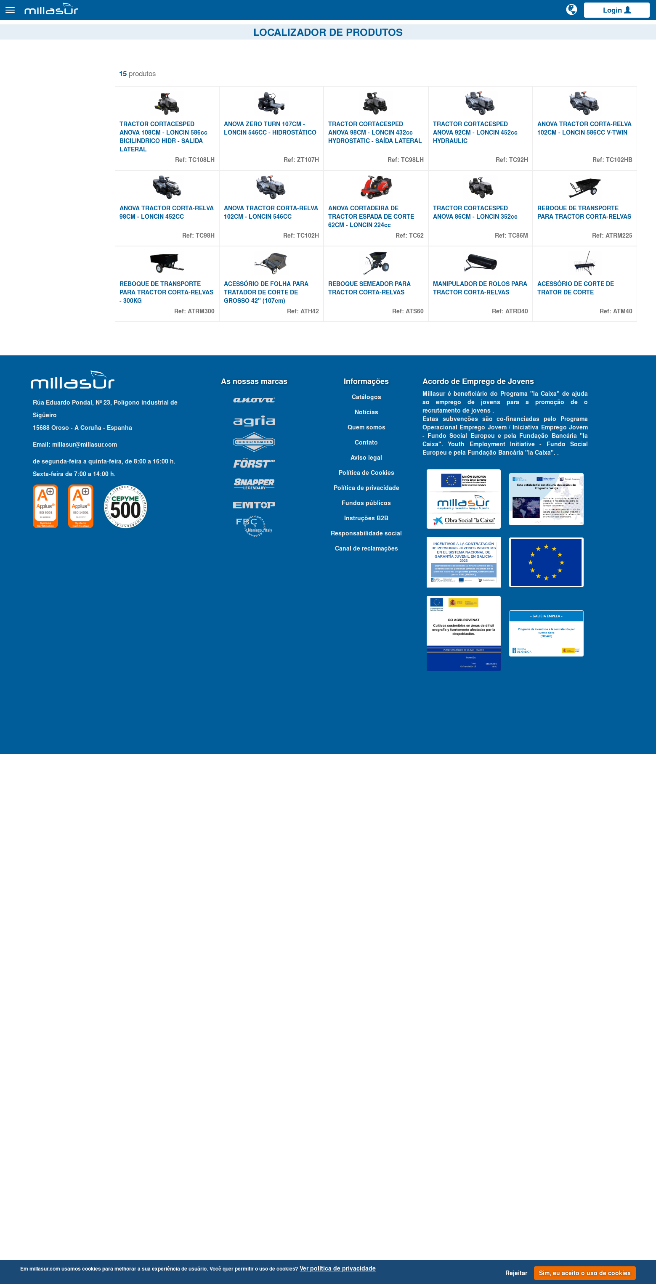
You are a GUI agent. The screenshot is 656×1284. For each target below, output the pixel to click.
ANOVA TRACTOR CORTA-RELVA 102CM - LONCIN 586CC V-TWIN (585, 170)
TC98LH (420, 198)
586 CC (36, 596)
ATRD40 (520, 427)
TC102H (320, 312)
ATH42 (322, 427)
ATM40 (622, 427)
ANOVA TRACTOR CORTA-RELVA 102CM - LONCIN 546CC (284, 289)
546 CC (36, 586)
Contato (640, 33)
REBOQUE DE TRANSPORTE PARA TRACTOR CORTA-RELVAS (581, 293)
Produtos (101, 14)
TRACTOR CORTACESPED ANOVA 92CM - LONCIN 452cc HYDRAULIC (483, 170)
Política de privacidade (366, 1018)
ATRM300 (217, 427)
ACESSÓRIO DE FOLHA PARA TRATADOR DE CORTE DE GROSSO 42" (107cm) (282, 408)
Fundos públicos (366, 1033)
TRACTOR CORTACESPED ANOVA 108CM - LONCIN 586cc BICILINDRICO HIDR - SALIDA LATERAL (184, 175)
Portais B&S (565, 33)
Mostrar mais (34, 604)
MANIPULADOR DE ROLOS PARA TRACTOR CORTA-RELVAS (479, 408)
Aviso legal (366, 988)
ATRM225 (619, 312)
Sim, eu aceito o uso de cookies (585, 1273)
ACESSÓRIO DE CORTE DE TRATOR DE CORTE (579, 403)
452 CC (36, 576)
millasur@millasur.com (84, 974)
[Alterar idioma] (572, 13)
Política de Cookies (366, 1003)
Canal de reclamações (366, 1079)
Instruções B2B (366, 1048)
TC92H (522, 198)
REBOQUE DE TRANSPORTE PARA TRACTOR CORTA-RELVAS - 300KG (180, 408)
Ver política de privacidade (338, 1268)
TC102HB (619, 198)
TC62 (424, 312)
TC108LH (218, 198)
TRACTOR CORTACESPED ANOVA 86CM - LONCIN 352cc (483, 289)
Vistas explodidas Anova (504, 33)
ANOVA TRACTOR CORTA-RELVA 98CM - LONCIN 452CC (182, 289)
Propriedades (40, 519)
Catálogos (605, 33)
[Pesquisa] (540, 14)
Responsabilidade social (366, 1063)
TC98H (221, 312)
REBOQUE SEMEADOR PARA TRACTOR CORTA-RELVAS (381, 403)
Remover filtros (35, 67)
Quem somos (366, 957)
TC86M (522, 312)
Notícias (366, 942)
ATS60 (423, 427)
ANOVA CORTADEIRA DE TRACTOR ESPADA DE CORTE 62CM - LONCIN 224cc (383, 293)
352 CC (36, 555)
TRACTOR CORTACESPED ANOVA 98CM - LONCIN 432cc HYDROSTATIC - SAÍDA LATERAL (382, 175)
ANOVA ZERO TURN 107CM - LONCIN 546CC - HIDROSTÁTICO (280, 170)
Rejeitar (516, 1273)
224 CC (36, 545)
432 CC (36, 565)
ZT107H (320, 198)
